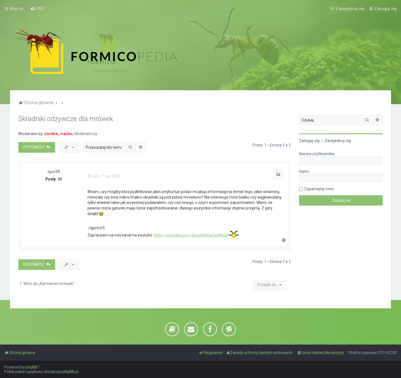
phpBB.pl (70, 371)
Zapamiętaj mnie (319, 189)
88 (60, 179)
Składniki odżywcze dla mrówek (65, 119)
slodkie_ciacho (58, 133)
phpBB (32, 367)
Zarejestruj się (337, 140)
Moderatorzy (85, 133)
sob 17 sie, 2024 (103, 176)
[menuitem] (37, 9)
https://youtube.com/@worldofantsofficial (191, 235)
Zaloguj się (309, 140)
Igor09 (54, 171)
